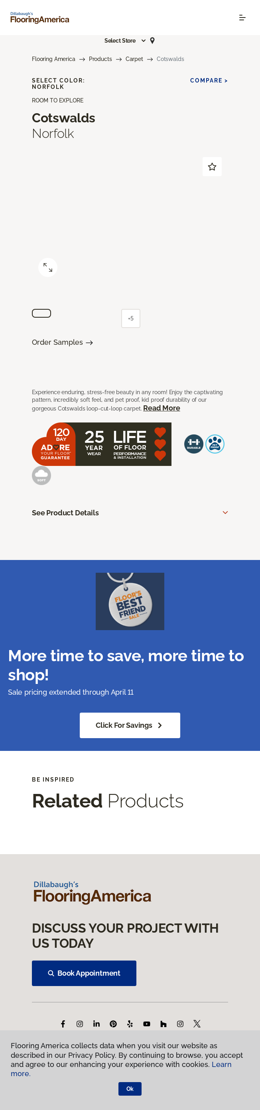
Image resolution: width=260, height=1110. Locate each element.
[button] (125, 40)
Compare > (209, 80)
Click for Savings (130, 725)
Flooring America (53, 59)
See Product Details (65, 513)
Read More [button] (161, 408)
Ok (130, 1089)
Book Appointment (84, 973)
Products (100, 59)
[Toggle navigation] (242, 18)
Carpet (134, 59)
